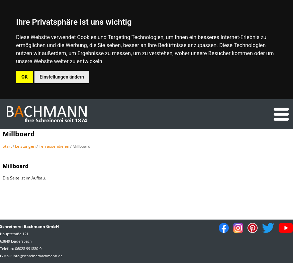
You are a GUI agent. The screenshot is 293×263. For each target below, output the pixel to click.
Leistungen (25, 146)
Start (7, 146)
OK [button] (24, 77)
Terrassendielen (54, 146)
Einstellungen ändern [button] (62, 77)
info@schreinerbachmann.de (38, 255)
